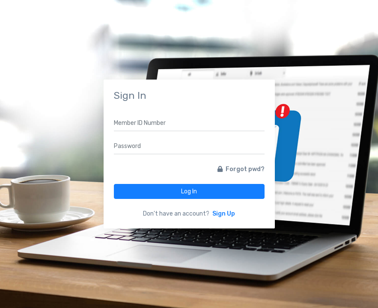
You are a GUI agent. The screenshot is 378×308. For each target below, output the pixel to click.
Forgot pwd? (241, 169)
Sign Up (223, 213)
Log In (189, 191)
